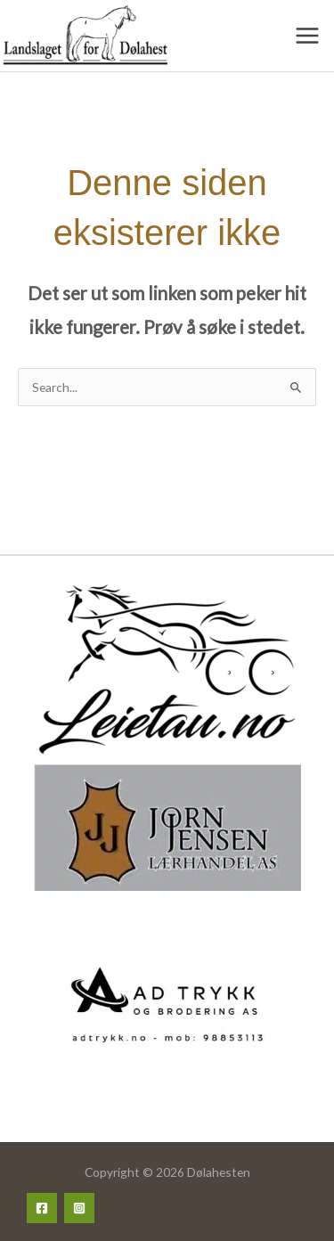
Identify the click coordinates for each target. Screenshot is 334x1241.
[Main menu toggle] (307, 36)
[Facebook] (42, 1208)
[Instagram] (79, 1208)
